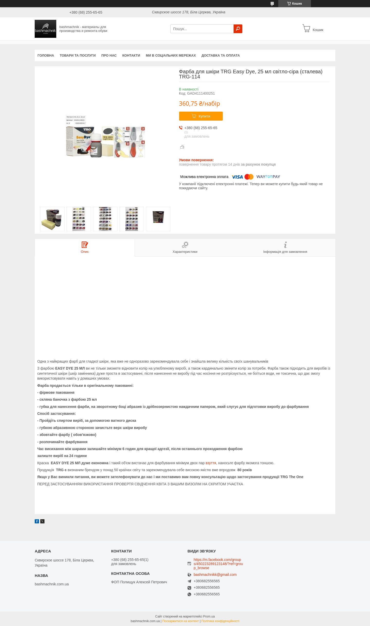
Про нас (108, 55)
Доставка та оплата (220, 55)
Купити (204, 116)
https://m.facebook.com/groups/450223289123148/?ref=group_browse (218, 564)
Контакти (131, 55)
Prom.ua (209, 616)
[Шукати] (238, 28)
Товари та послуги (78, 55)
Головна (46, 55)
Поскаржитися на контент (180, 621)
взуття (211, 463)
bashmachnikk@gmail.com (215, 575)
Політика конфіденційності (220, 621)
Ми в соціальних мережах (171, 55)
